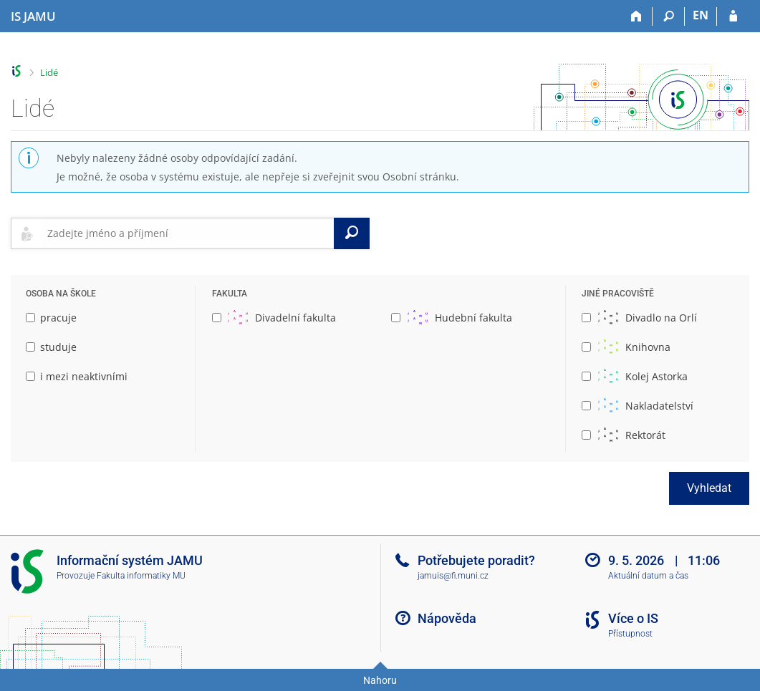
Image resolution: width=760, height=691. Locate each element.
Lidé (49, 72)
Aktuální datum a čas (648, 576)
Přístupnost (630, 634)
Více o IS (633, 618)
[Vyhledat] (352, 233)
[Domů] (636, 16)
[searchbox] (188, 233)
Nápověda (447, 618)
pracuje (51, 317)
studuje (51, 347)
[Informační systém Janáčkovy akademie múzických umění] (33, 16)
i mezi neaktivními (77, 376)
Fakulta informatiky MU (141, 576)
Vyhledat (709, 488)
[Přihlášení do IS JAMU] (733, 16)
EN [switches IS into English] (700, 15)
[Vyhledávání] (669, 16)
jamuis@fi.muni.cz (453, 576)
